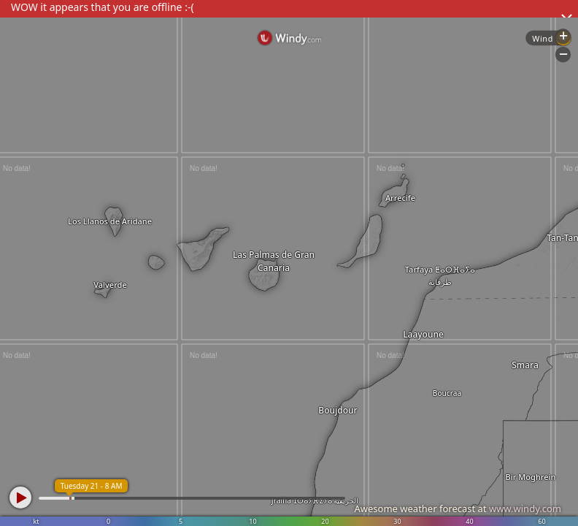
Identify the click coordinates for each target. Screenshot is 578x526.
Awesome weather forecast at (457, 508)
